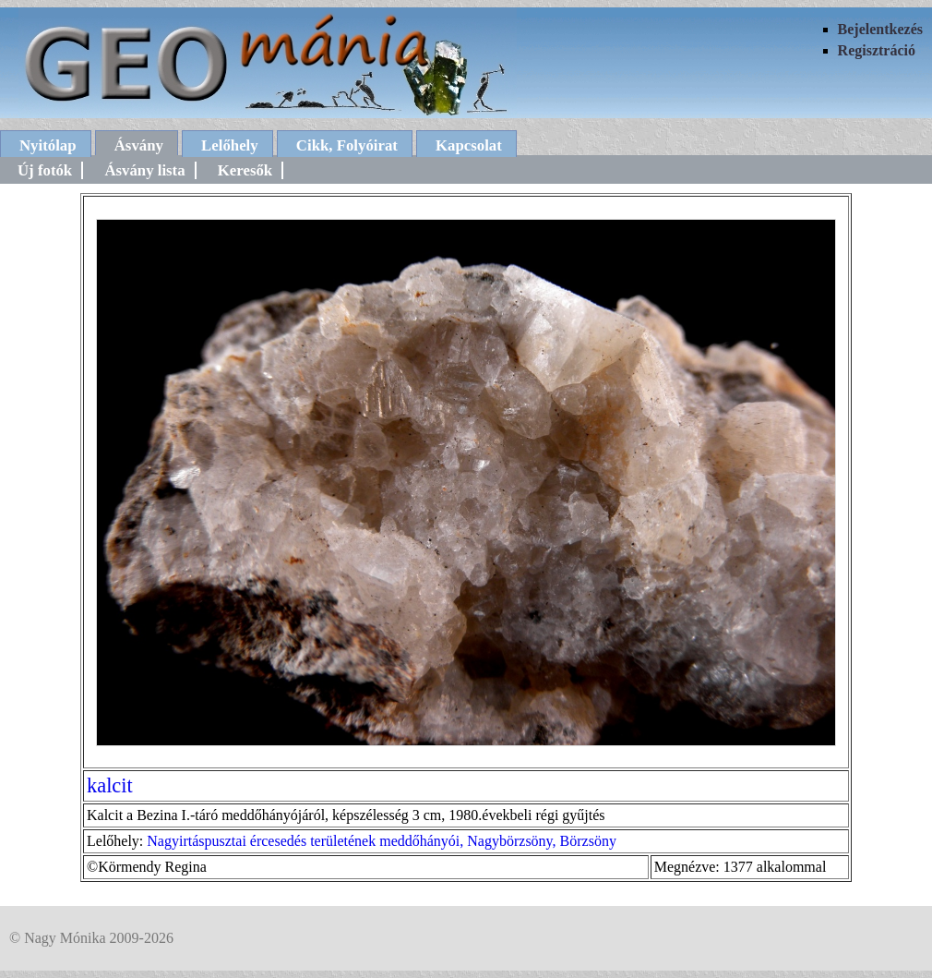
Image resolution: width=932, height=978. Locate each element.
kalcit (110, 785)
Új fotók (45, 170)
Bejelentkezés (880, 29)
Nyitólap (48, 145)
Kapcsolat (469, 145)
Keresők (245, 170)
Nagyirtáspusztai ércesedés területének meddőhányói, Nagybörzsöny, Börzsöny (381, 841)
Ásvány (138, 145)
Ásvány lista (144, 170)
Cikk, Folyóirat (347, 145)
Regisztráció (876, 50)
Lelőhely (229, 145)
